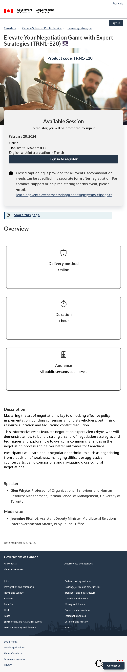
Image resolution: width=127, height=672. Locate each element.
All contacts (10, 563)
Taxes (7, 615)
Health (7, 610)
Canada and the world (76, 598)
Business (9, 598)
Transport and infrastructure (80, 592)
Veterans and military (76, 621)
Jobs (6, 581)
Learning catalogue (80, 28)
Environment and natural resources (23, 621)
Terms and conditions (15, 659)
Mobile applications (14, 647)
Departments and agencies (78, 563)
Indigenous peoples (75, 615)
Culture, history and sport (78, 581)
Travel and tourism (14, 592)
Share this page (27, 215)
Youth (68, 627)
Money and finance (75, 604)
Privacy (8, 664)
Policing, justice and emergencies (83, 586)
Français (118, 3)
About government (14, 569)
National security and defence (20, 627)
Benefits (8, 604)
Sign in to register (64, 159)
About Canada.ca (13, 653)
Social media (11, 641)
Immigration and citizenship (19, 586)
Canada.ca (10, 28)
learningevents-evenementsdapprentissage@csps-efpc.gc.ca (64, 195)
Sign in (116, 23)
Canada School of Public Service (42, 28)
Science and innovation (77, 610)
